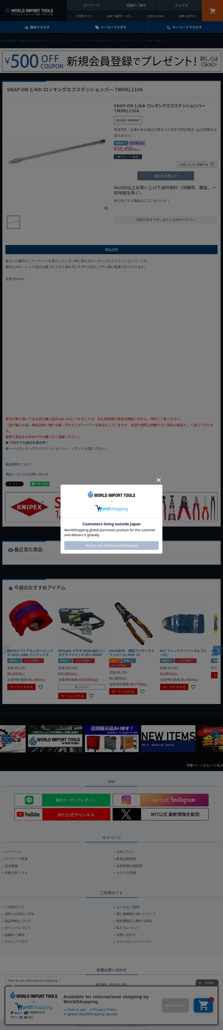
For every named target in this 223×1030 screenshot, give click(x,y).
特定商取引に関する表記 (134, 921)
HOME (4, 41)
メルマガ (181, 5)
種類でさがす (40, 27)
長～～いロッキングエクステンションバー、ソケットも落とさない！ (56, 448)
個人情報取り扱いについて (136, 914)
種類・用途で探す (22, 41)
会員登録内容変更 (129, 866)
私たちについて (127, 927)
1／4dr (155, 41)
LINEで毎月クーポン (119, 16)
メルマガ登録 (126, 872)
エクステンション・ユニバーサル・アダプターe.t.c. (69, 41)
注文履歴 (11, 866)
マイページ (91, 5)
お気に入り (124, 851)
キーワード (187, 27)
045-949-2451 (118, 984)
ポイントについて (18, 927)
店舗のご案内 (136, 5)
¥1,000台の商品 (160, 208)
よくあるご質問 (127, 907)
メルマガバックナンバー (134, 941)
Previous (7, 739)
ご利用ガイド (83, 16)
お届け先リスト (16, 872)
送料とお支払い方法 (19, 914)
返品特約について (18, 464)
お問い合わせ (186, 16)
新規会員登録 (126, 859)
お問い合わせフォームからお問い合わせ (111, 1000)
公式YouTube (155, 16)
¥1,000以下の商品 (129, 208)
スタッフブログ (16, 941)
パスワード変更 (16, 859)
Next (216, 734)
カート (212, 10)
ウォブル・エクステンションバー (126, 41)
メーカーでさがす (113, 27)
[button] (217, 650)
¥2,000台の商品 (190, 208)
